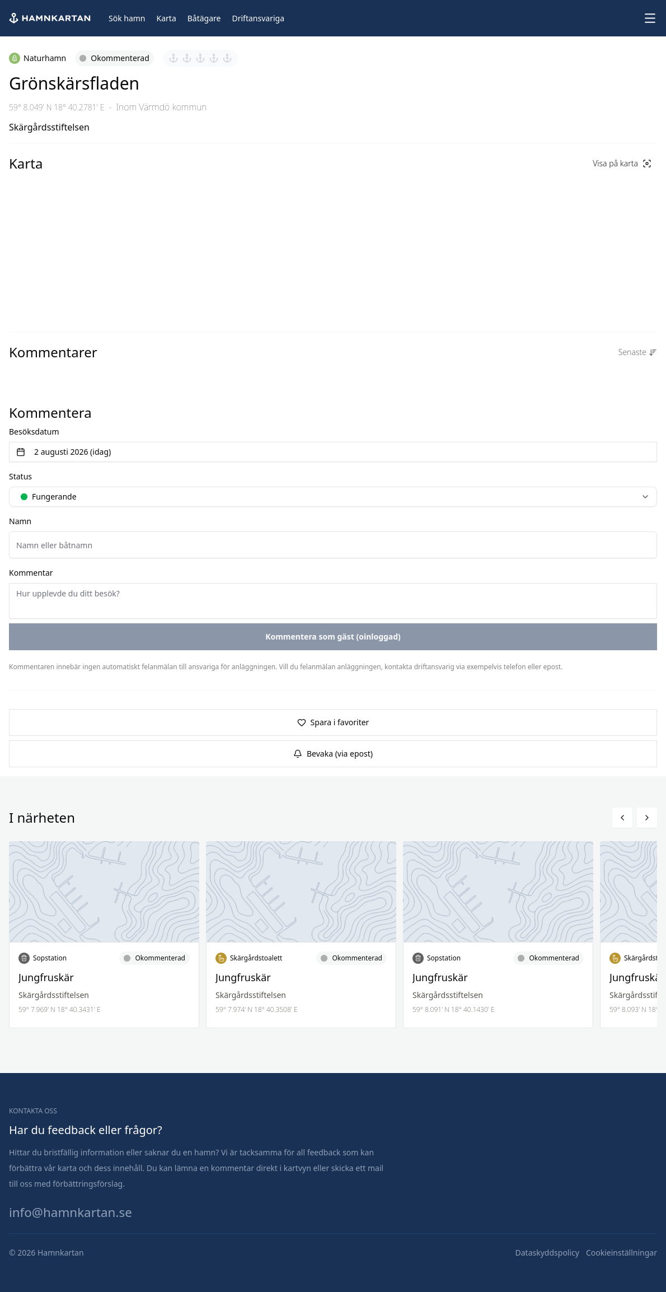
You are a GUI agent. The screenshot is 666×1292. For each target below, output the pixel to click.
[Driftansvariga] (258, 18)
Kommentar (31, 572)
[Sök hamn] (127, 18)
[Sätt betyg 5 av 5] (227, 58)
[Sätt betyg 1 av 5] (173, 58)
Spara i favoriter (333, 722)
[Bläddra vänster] (622, 818)
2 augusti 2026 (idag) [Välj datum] (63, 451)
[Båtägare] (204, 18)
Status (20, 476)
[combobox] (333, 497)
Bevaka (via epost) (333, 753)
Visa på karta (622, 163)
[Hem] (51, 18)
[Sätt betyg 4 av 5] (214, 58)
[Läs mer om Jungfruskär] (104, 934)
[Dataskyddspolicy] (547, 1252)
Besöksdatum (34, 431)
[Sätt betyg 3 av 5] (200, 58)
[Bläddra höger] (647, 818)
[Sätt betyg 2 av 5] (187, 58)
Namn (20, 521)
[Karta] (166, 18)
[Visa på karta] (622, 163)
